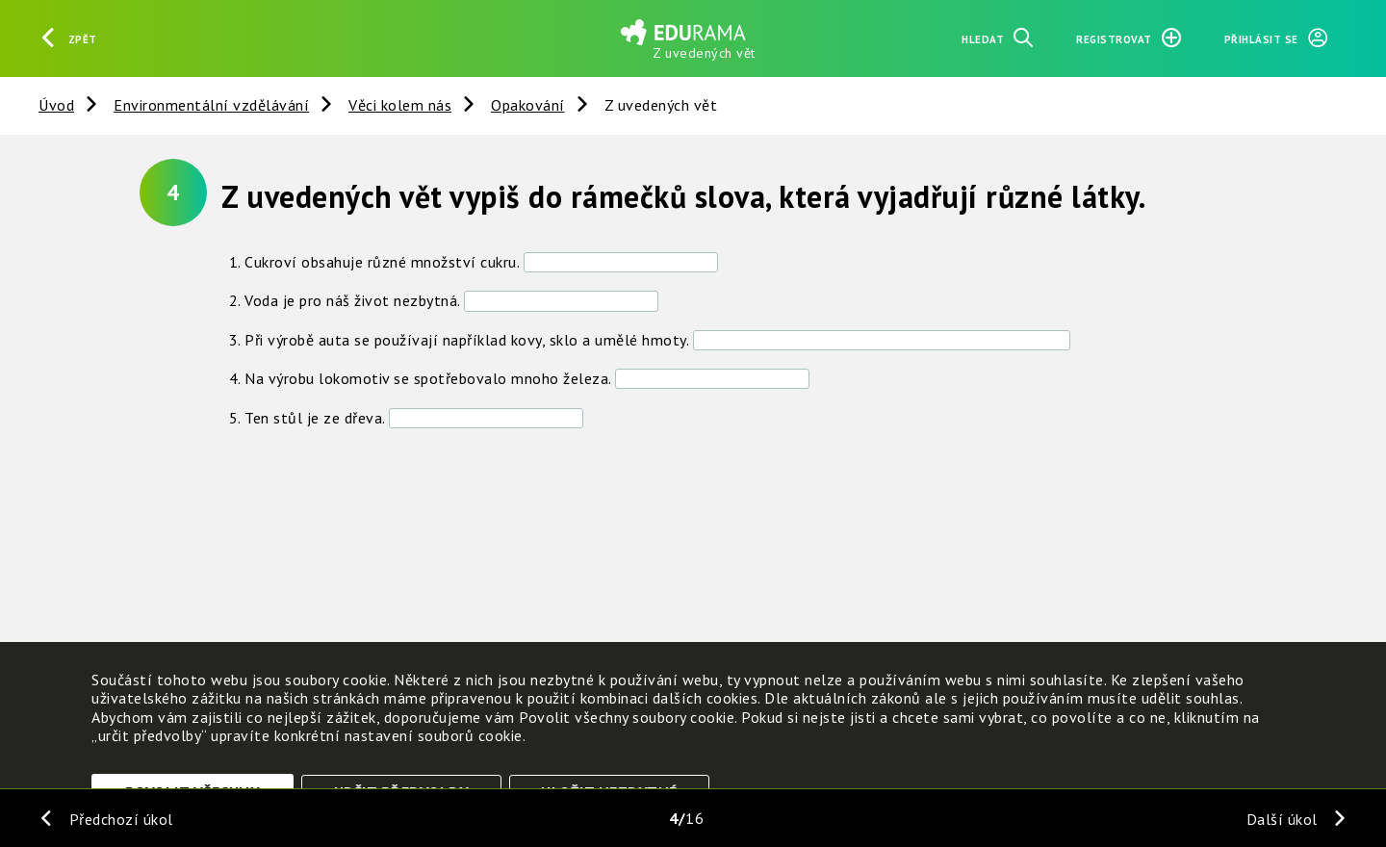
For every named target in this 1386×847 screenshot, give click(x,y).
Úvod (56, 105)
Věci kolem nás (399, 105)
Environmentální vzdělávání (211, 105)
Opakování (528, 105)
